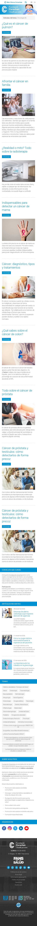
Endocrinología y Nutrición (11, 718)
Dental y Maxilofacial (21, 704)
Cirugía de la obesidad (18, 715)
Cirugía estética (18, 701)
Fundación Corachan (16, 575)
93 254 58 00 (21, 851)
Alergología (6, 697)
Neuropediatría (7, 694)
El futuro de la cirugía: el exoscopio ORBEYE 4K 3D (18, 726)
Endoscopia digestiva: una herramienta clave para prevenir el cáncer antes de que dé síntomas (18, 739)
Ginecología (7, 701)
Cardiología (13, 690)
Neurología (29, 701)
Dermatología (19, 694)
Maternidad (17, 708)
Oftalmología (7, 708)
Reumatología (7, 704)
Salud (5, 690)
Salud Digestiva (18, 697)
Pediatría (6, 715)
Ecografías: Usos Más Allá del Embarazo (16, 730)
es (31, 2)
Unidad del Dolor (24, 711)
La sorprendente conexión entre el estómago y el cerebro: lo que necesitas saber (18, 745)
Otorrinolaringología (9, 711)
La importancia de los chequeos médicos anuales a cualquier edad (18, 750)
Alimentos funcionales (25, 722)
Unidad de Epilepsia (9, 722)
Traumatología (24, 690)
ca (35, 2)
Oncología (6, 32)
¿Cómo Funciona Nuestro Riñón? (13, 734)
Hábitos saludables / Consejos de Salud (15, 687)
